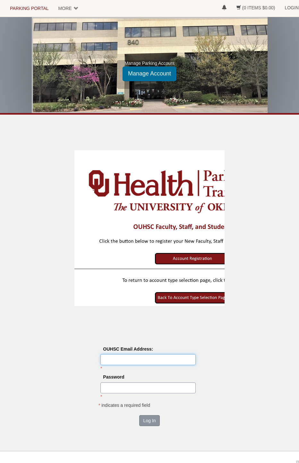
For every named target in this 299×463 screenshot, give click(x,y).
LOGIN (292, 7)
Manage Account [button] (149, 73)
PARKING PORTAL (29, 8)
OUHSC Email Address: (128, 349)
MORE (65, 8)
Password (113, 377)
